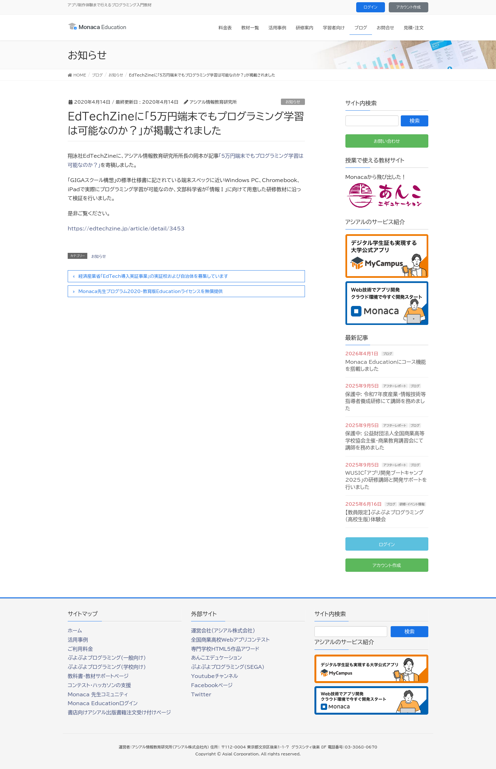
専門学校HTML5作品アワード (225, 648)
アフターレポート (394, 386)
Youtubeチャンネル (214, 676)
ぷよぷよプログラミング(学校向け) (107, 666)
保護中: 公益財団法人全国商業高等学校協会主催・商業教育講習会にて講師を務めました (385, 440)
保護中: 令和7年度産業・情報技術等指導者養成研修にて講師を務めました (385, 401)
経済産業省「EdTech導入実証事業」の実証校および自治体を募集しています (153, 276)
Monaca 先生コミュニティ (98, 694)
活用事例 (78, 639)
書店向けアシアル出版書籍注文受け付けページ (119, 712)
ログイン (370, 7)
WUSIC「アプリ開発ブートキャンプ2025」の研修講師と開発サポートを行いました (386, 480)
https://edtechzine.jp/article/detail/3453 (126, 228)
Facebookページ (211, 685)
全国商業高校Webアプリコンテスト (230, 639)
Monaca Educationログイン (103, 703)
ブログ (387, 353)
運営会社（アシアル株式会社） (223, 630)
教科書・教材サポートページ (98, 676)
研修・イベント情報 (412, 504)
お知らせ (293, 102)
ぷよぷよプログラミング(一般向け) (107, 657)
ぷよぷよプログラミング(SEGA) (227, 666)
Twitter (201, 694)
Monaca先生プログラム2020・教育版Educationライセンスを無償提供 (150, 291)
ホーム (75, 630)
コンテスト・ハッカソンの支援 (99, 685)
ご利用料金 (80, 648)
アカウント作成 (408, 7)
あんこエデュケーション (216, 657)
